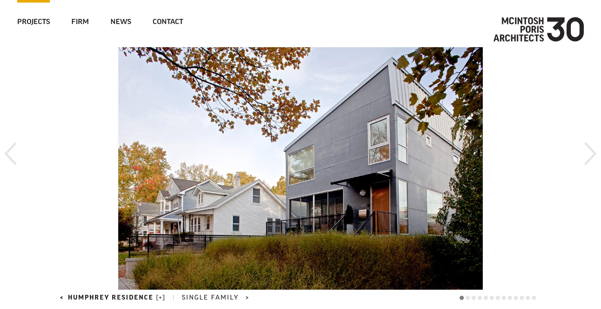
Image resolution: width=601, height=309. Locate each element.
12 (528, 298)
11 (522, 298)
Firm (80, 22)
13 (534, 298)
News (120, 22)
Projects (33, 22)
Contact (168, 22)
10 (516, 298)
